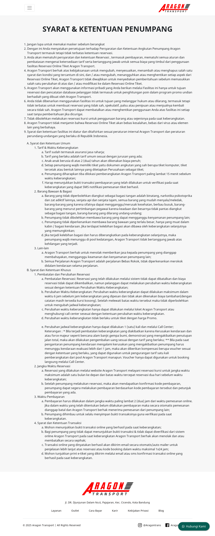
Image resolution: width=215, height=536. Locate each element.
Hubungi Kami (194, 526)
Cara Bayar (95, 510)
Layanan (56, 510)
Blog (161, 510)
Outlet (75, 510)
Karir (115, 510)
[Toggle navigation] (29, 7)
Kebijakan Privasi (138, 510)
